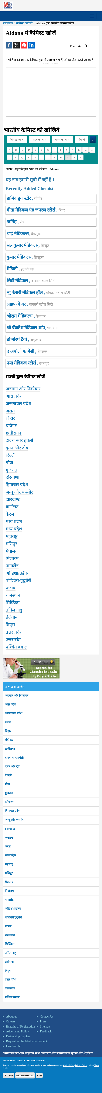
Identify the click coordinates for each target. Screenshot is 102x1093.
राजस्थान (10, 935)
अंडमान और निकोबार (16, 695)
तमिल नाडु (10, 953)
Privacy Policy (81, 1065)
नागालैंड (9, 899)
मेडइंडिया (8, 23)
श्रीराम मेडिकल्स (20, 316)
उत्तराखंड (10, 988)
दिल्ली (8, 775)
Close (39, 1075)
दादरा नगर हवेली (14, 757)
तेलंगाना (9, 961)
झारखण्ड (10, 828)
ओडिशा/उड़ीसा (13, 908)
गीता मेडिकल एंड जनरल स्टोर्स (31, 210)
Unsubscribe (13, 1046)
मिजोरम (9, 890)
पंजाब (8, 926)
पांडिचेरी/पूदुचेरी (13, 917)
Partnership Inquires (18, 1036)
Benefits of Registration (20, 1026)
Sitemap (45, 1026)
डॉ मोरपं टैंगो (17, 339)
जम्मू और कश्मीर (14, 819)
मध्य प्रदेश (10, 855)
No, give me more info (25, 1075)
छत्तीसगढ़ (10, 748)
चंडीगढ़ (9, 739)
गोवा (7, 784)
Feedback (46, 1031)
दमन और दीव (12, 766)
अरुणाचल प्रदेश (13, 713)
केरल (8, 846)
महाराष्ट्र (9, 864)
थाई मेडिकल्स (18, 233)
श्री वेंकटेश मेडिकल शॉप (26, 327)
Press (43, 1021)
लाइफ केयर (17, 304)
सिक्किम (9, 944)
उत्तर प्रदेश (10, 979)
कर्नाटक (9, 837)
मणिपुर (9, 873)
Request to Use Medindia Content (26, 1041)
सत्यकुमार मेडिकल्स (23, 245)
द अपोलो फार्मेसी (21, 351)
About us (11, 1016)
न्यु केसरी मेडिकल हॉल (25, 292)
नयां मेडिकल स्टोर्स (22, 363)
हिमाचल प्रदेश (12, 810)
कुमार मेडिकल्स (19, 257)
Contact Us (47, 1016)
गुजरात (9, 793)
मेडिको (13, 268)
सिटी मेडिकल (18, 280)
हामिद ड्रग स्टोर (19, 198)
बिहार (8, 731)
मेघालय (9, 882)
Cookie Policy (68, 1065)
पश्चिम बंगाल (12, 997)
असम (8, 722)
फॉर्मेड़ (12, 221)
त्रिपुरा (8, 970)
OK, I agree (8, 1075)
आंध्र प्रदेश (10, 704)
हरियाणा (9, 802)
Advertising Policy (17, 1031)
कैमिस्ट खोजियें (24, 23)
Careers (10, 1021)
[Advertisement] (45, 91)
